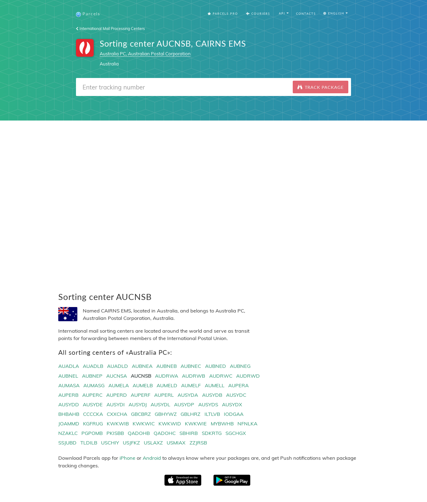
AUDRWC (220, 376)
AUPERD (116, 395)
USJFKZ (131, 443)
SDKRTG (212, 433)
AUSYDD (68, 404)
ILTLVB (212, 414)
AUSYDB (212, 395)
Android (152, 458)
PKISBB (115, 433)
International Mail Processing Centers (110, 28)
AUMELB (143, 385)
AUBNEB (166, 366)
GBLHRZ (190, 414)
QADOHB (139, 433)
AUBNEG (240, 366)
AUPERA (238, 385)
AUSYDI (115, 404)
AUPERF (140, 395)
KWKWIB (118, 423)
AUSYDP (184, 404)
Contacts (306, 13)
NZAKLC (68, 433)
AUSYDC (236, 395)
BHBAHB (68, 414)
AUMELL (214, 385)
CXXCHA (117, 414)
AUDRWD (248, 376)
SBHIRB (188, 433)
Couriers (258, 13)
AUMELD (167, 385)
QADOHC (165, 433)
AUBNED (215, 366)
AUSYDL (160, 404)
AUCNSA (116, 376)
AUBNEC (191, 366)
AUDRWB (193, 376)
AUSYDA (188, 395)
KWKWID (169, 423)
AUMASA (69, 385)
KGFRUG (93, 423)
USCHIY (110, 443)
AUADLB (93, 366)
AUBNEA (142, 366)
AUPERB (68, 395)
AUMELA (118, 385)
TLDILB (88, 443)
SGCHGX (235, 433)
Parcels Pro (223, 13)
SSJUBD (67, 443)
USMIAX (176, 443)
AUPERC (92, 395)
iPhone (127, 458)
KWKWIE (196, 423)
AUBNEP (92, 376)
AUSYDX (232, 404)
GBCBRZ (141, 414)
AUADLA (68, 366)
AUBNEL (68, 376)
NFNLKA (247, 423)
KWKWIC (144, 423)
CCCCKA (93, 414)
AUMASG (94, 385)
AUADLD (117, 366)
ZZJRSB (198, 443)
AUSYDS (208, 404)
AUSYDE (93, 404)
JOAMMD (68, 423)
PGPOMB (92, 433)
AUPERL (164, 395)
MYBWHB (222, 423)
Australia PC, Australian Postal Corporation (145, 53)
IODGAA (233, 414)
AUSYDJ (138, 404)
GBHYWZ (166, 414)
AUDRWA (166, 376)
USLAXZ (153, 443)
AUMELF (191, 385)
